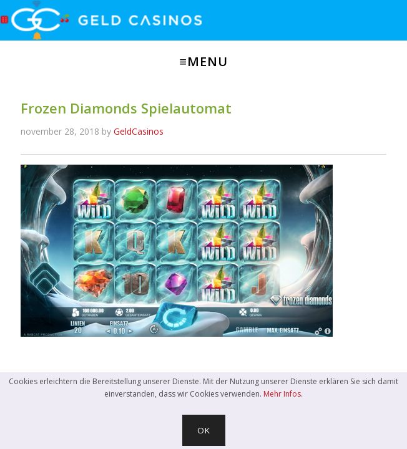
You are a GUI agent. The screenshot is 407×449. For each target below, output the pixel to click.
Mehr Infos (282, 394)
